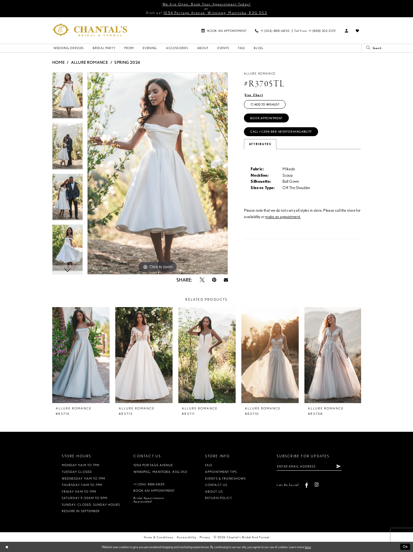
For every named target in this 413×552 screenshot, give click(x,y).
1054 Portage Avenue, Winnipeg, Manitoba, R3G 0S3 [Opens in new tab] (215, 13)
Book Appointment (266, 118)
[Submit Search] (366, 48)
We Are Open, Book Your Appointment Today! (206, 4)
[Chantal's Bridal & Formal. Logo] (89, 29)
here (308, 547)
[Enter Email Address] (309, 466)
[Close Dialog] (7, 547)
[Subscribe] (338, 466)
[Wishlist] (357, 31)
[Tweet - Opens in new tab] (202, 279)
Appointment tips (221, 472)
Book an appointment (153, 490)
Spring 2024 (127, 62)
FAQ (208, 465)
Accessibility (186, 537)
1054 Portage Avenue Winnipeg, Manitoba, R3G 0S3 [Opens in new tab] (160, 468)
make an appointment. (283, 216)
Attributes (260, 144)
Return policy (218, 498)
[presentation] (81, 355)
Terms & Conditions (159, 537)
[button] (346, 31)
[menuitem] (223, 30)
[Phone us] (272, 30)
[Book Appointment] (223, 30)
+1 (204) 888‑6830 (149, 484)
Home (58, 62)
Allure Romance (89, 62)
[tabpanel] (67, 97)
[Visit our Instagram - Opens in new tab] (316, 485)
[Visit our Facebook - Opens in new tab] (306, 485)
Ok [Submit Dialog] (405, 547)
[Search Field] (387, 48)
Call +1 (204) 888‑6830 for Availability (281, 131)
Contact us (216, 485)
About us (214, 491)
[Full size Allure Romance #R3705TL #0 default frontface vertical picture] (158, 173)
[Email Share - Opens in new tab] (226, 280)
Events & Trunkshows (225, 478)
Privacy (205, 537)
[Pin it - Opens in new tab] (214, 279)
